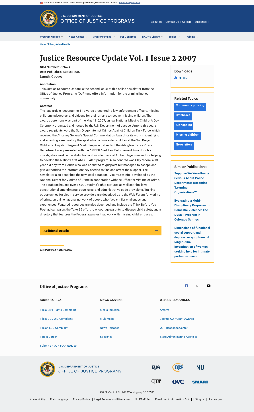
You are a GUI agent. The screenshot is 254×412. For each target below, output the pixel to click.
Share (214, 24)
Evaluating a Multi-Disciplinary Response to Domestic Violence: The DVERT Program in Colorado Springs (192, 210)
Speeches (106, 336)
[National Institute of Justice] (200, 370)
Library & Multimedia (59, 44)
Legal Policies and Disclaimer (112, 399)
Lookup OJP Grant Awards (177, 318)
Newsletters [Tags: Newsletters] (184, 144)
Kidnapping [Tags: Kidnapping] (184, 125)
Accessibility (38, 399)
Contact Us (172, 21)
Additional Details (56, 231)
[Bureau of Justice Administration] (156, 370)
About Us (156, 21)
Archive (164, 310)
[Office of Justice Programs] (49, 19)
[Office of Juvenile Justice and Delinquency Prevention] (156, 385)
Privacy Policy (81, 399)
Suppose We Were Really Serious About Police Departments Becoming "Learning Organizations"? (191, 182)
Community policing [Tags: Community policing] (190, 105)
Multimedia (107, 318)
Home (43, 44)
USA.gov (198, 399)
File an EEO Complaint (54, 328)
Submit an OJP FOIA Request (58, 345)
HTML (183, 78)
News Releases (109, 328)
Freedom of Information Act (172, 399)
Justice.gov (215, 399)
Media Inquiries (110, 310)
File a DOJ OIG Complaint (56, 318)
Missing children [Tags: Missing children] (187, 134)
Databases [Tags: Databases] (183, 115)
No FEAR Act (143, 399)
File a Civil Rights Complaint (58, 310)
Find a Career (48, 336)
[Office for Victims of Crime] (178, 384)
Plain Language (59, 399)
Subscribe (201, 21)
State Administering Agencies (178, 336)
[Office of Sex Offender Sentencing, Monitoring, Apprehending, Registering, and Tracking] (200, 384)
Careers (187, 21)
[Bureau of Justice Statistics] (178, 372)
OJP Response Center (173, 328)
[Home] (97, 19)
